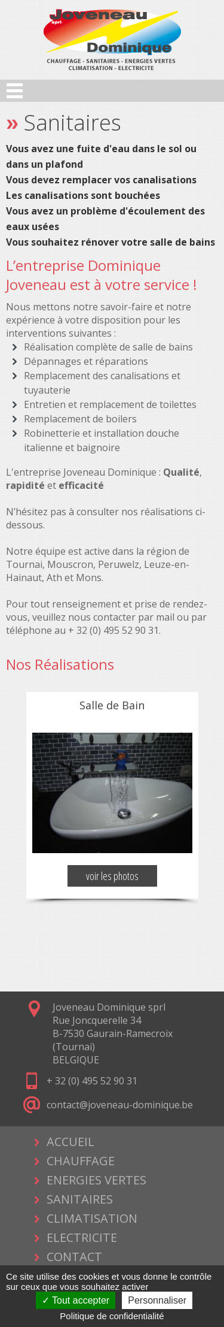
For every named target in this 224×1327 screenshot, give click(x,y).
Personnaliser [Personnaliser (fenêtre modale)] (157, 1300)
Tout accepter (75, 1300)
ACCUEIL (70, 1141)
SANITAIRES (80, 1199)
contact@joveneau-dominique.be (120, 1104)
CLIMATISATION (92, 1218)
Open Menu (14, 91)
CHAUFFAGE (81, 1161)
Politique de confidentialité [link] (112, 1316)
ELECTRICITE (82, 1237)
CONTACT (74, 1257)
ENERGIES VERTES (96, 1180)
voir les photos (112, 876)
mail (165, 617)
